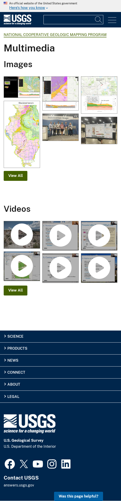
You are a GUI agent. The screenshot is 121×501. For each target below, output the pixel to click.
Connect (16, 372)
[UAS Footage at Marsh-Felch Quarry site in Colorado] (22, 235)
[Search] (98, 19)
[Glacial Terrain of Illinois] (22, 135)
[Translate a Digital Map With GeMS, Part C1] (60, 236)
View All (15, 175)
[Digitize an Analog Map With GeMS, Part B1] (99, 268)
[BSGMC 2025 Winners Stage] (60, 127)
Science (15, 336)
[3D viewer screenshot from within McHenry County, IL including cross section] (22, 87)
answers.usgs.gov (19, 485)
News (12, 360)
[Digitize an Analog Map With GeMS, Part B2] (22, 266)
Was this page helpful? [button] (78, 496)
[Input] (73, 19)
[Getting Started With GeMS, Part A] (60, 268)
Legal (13, 396)
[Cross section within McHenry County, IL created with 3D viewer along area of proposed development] (99, 95)
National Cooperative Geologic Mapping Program (55, 35)
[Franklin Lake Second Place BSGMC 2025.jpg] (99, 131)
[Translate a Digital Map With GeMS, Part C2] (99, 236)
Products (17, 348)
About (13, 384)
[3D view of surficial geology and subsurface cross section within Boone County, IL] (60, 93)
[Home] (17, 23)
